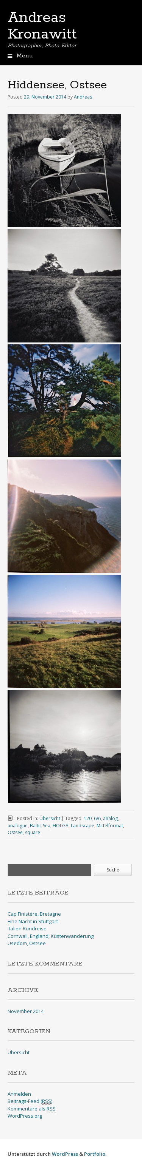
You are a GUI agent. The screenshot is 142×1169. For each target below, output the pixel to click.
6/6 (97, 818)
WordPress (65, 1153)
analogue (18, 825)
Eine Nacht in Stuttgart (33, 921)
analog (110, 818)
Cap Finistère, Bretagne (34, 913)
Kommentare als (32, 1108)
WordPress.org (25, 1115)
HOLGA (61, 825)
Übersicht (49, 818)
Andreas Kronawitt (42, 26)
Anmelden (19, 1093)
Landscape (82, 825)
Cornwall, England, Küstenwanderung (51, 936)
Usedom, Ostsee (27, 943)
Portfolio (94, 1153)
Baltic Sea (40, 825)
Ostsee (15, 832)
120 (88, 818)
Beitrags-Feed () (30, 1101)
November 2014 (26, 1011)
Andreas (83, 97)
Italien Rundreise (27, 928)
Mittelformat (110, 825)
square (32, 832)
